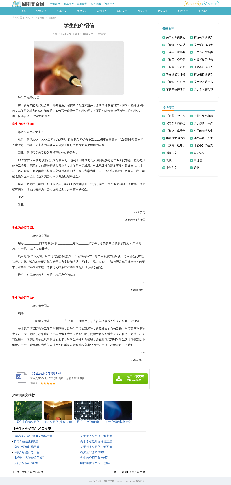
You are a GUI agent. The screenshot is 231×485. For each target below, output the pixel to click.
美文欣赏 (55, 3)
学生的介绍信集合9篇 (94, 457)
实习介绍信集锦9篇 (26, 441)
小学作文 (171, 167)
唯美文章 (143, 11)
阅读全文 (88, 34)
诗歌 (196, 167)
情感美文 (82, 11)
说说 (169, 160)
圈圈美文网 (109, 481)
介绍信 (52, 17)
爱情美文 (102, 11)
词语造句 (109, 3)
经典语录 (96, 3)
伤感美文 (62, 11)
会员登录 (194, 4)
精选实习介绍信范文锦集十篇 (34, 435)
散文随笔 (82, 3)
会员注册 (212, 4)
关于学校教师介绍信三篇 (96, 441)
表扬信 (198, 160)
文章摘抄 (69, 3)
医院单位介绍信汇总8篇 (95, 463)
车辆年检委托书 (175, 89)
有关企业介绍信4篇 (92, 452)
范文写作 (39, 17)
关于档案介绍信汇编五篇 (96, 446)
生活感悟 (203, 11)
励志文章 (122, 11)
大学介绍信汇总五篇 (27, 452)
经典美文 (41, 11)
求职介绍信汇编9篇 (26, 463)
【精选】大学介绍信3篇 (29, 457)
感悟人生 (163, 11)
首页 (23, 11)
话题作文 (171, 152)
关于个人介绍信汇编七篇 (96, 435)
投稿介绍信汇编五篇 (27, 446)
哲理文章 (183, 11)
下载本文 (101, 34)
